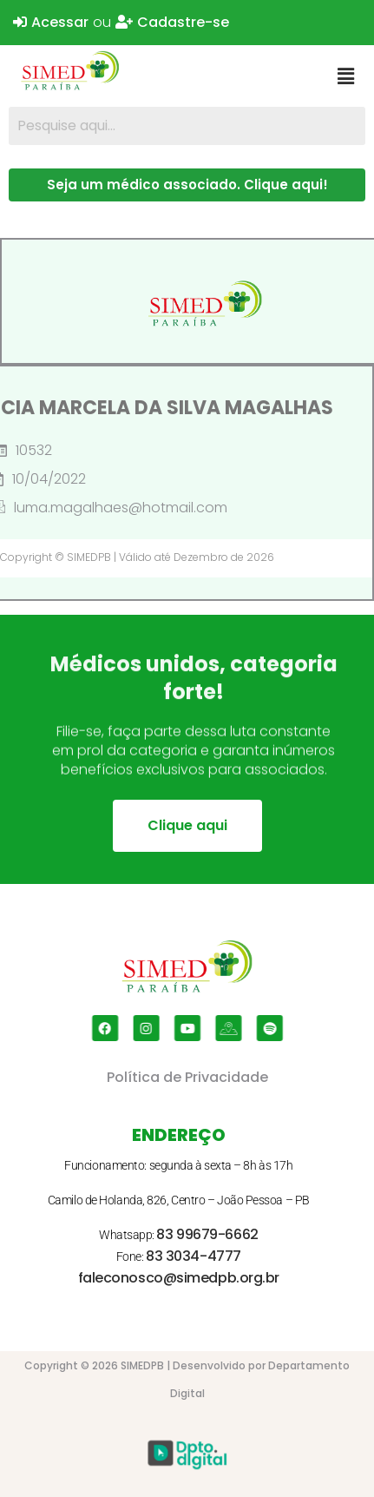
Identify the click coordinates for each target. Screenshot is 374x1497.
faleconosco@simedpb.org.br (178, 1278)
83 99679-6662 (207, 1234)
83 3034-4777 (193, 1256)
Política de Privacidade (187, 1077)
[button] (346, 77)
